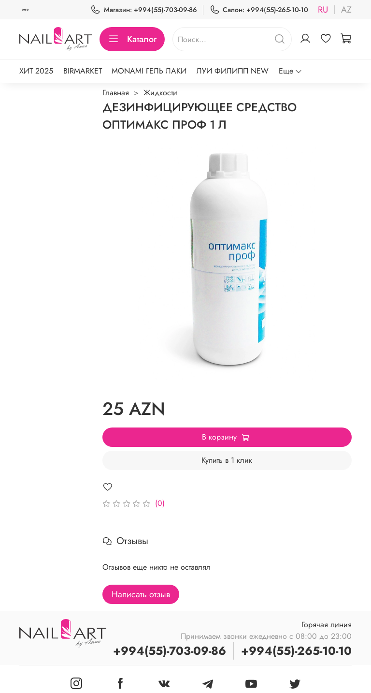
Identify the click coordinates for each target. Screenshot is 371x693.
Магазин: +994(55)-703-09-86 (143, 10)
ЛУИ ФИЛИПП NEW (233, 70)
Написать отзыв (141, 594)
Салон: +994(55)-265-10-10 (259, 10)
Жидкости (160, 92)
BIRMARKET (82, 70)
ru (323, 9)
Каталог (132, 39)
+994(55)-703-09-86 (169, 650)
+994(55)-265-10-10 (296, 650)
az (346, 9)
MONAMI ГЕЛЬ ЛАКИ (149, 70)
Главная (115, 92)
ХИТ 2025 (36, 70)
